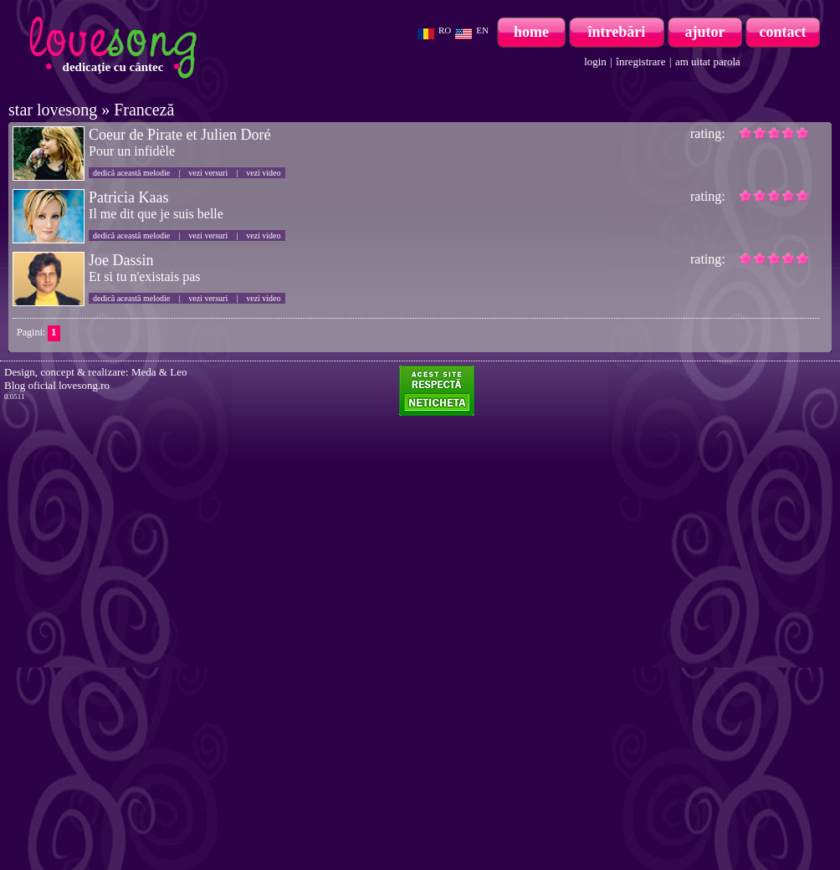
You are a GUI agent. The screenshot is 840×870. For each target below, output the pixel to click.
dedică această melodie (131, 172)
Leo (178, 372)
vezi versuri (208, 172)
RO (444, 30)
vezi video (263, 172)
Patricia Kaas (128, 197)
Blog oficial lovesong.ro (57, 385)
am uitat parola (707, 61)
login (595, 61)
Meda (143, 372)
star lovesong (52, 109)
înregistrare (640, 61)
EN (482, 30)
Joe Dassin (121, 260)
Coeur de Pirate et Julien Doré (179, 134)
